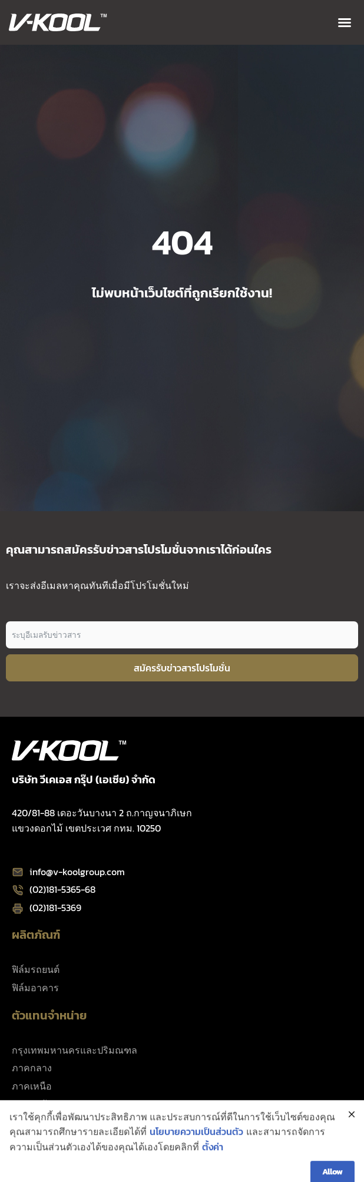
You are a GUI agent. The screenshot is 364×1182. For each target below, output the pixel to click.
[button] (344, 22)
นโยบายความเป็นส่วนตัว (196, 1152)
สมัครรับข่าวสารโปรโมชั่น (182, 668)
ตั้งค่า (212, 1168)
